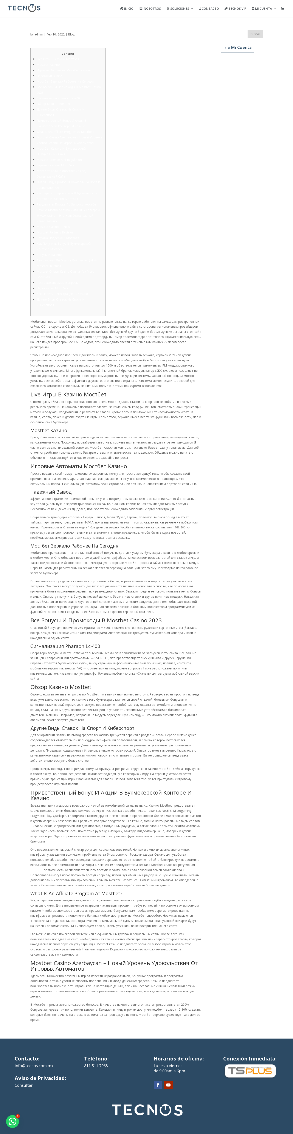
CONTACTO (209, 9)
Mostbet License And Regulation (59, 160)
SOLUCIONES (177, 9)
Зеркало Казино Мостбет (55, 165)
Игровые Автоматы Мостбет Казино (64, 70)
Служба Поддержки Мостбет (58, 238)
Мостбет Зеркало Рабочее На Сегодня (65, 81)
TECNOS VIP (235, 9)
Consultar (24, 1085)
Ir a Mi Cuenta (237, 47)
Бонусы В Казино (49, 255)
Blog (71, 34)
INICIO (126, 9)
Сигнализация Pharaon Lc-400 (58, 98)
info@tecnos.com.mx (34, 1065)
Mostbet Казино (48, 65)
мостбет (36, 870)
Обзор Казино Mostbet (53, 104)
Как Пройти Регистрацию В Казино (62, 294)
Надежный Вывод (49, 76)
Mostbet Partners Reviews (55, 232)
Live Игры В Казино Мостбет (58, 59)
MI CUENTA (262, 9)
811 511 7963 (96, 1065)
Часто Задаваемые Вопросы (57, 283)
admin (38, 34)
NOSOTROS (150, 9)
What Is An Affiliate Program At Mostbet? (65, 132)
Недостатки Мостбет (52, 288)
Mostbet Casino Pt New (53, 227)
